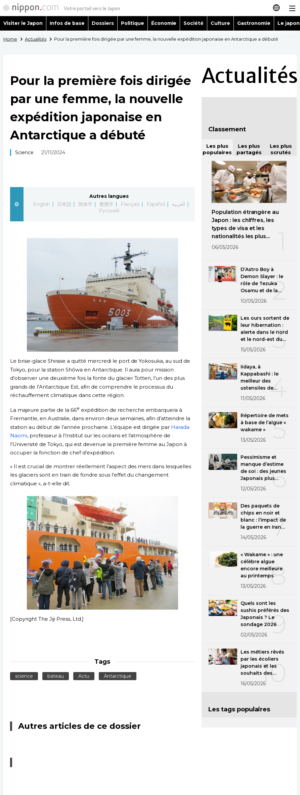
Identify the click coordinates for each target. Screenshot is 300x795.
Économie (164, 23)
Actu (83, 676)
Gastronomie (253, 23)
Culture (220, 23)
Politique (132, 23)
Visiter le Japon (23, 23)
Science (24, 152)
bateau (55, 676)
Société (193, 23)
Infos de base (67, 23)
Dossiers (103, 23)
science (24, 676)
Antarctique (117, 676)
